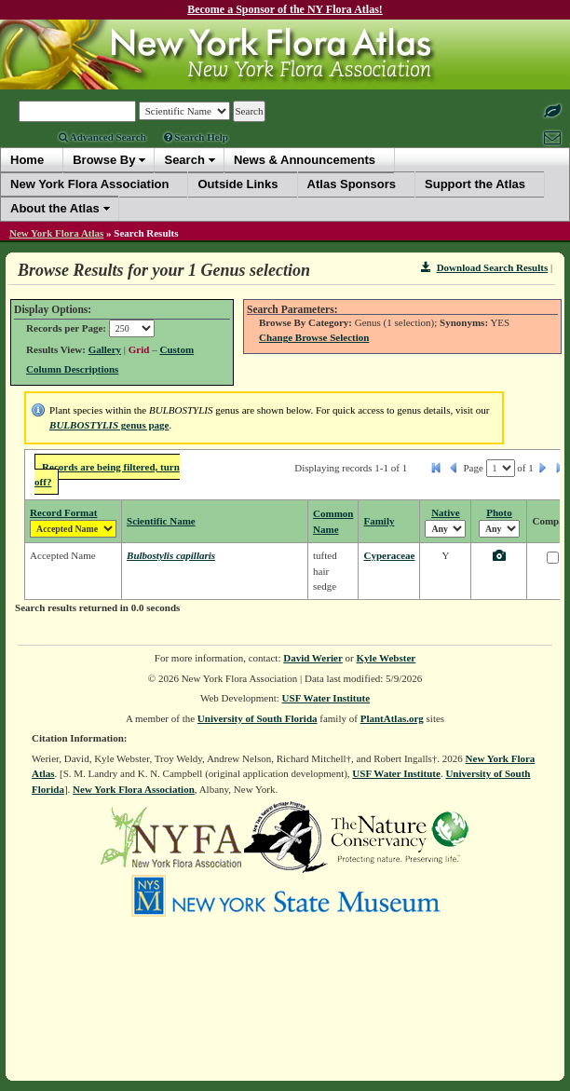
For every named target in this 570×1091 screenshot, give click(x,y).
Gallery (104, 349)
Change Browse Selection (314, 337)
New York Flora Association (134, 789)
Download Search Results (484, 267)
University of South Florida (257, 718)
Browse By (104, 160)
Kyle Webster (386, 657)
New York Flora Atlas (56, 233)
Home (27, 160)
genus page (109, 424)
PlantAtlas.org (392, 718)
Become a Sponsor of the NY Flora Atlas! (285, 9)
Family (378, 520)
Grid (139, 349)
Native (445, 512)
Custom (176, 349)
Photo (499, 512)
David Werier (313, 657)
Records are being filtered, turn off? (107, 474)
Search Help (196, 137)
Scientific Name (161, 520)
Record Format (63, 512)
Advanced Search (102, 137)
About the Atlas (55, 208)
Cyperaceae (388, 555)
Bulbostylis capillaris (171, 555)
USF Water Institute (326, 697)
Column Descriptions (72, 369)
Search (184, 160)
